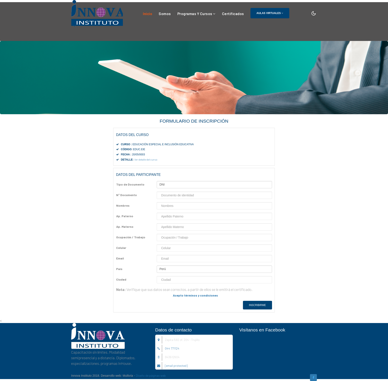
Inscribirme (257, 305)
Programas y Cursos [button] (196, 13)
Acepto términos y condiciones (195, 295)
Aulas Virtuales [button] (270, 13)
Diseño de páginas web (151, 375)
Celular (121, 248)
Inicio (147, 13)
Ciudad (121, 279)
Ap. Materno (124, 226)
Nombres (123, 205)
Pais (119, 269)
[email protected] (176, 365)
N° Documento (126, 195)
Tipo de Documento (130, 184)
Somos (165, 13)
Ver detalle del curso (145, 159)
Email (120, 258)
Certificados (233, 13)
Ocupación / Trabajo (130, 237)
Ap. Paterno (124, 216)
